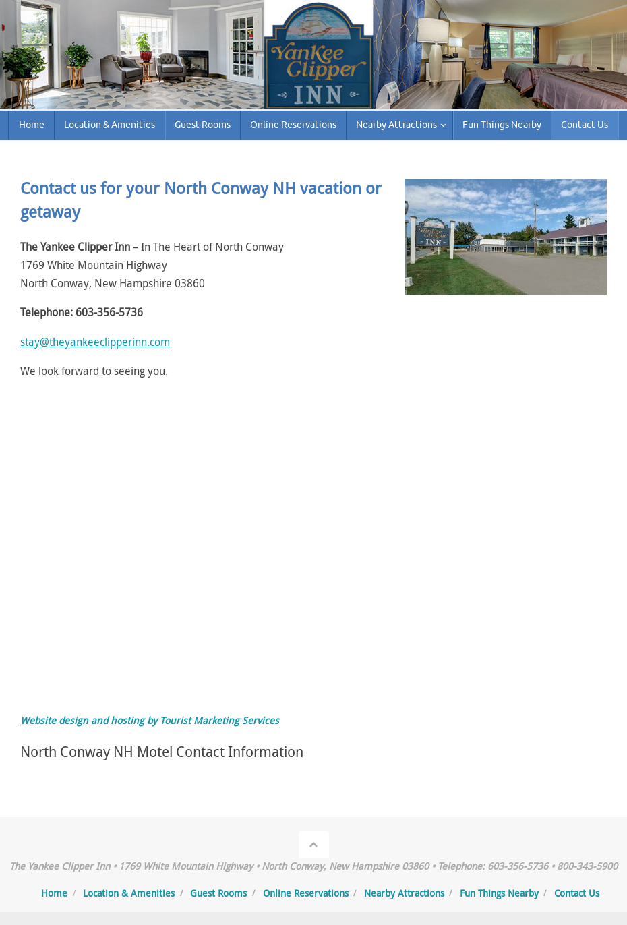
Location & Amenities (129, 893)
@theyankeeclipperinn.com (105, 341)
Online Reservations (306, 893)
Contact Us (576, 893)
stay (30, 341)
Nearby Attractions (404, 893)
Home (54, 893)
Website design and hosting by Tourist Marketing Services (149, 720)
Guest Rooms (218, 893)
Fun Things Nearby (499, 893)
